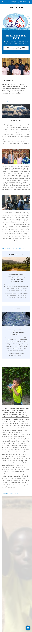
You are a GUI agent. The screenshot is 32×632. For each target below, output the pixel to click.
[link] (16, 8)
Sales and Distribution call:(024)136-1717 (16, 48)
